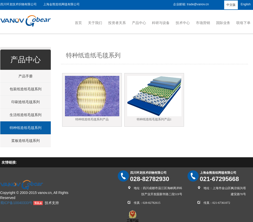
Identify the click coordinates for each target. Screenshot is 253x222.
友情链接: (9, 162)
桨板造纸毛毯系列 (25, 141)
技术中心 (183, 23)
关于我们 (95, 23)
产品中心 (139, 23)
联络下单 (243, 23)
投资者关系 (117, 23)
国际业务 (223, 23)
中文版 (231, 5)
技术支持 (52, 203)
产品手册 (25, 76)
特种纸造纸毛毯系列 (25, 128)
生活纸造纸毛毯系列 (25, 115)
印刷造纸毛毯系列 (25, 102)
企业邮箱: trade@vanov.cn (191, 4)
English (245, 4)
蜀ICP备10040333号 (16, 203)
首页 (78, 23)
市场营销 (203, 23)
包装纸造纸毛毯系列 (25, 89)
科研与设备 (161, 23)
